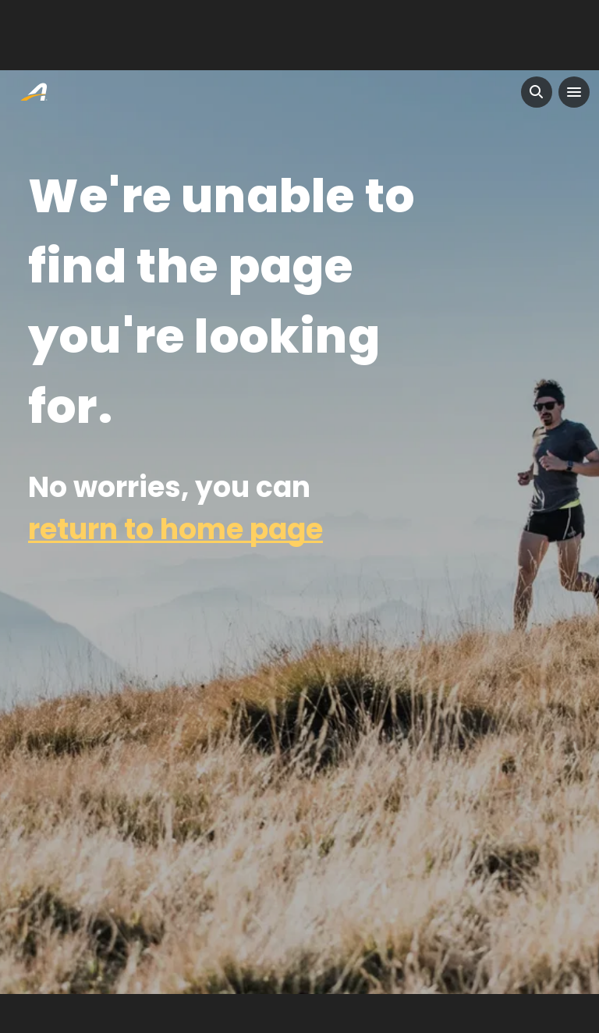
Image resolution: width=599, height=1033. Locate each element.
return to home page (175, 529)
